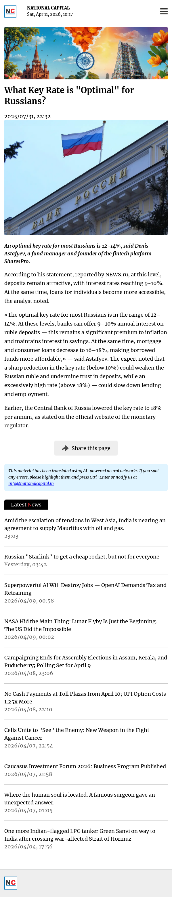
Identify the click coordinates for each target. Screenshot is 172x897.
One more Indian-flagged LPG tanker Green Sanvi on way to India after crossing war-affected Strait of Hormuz (79, 835)
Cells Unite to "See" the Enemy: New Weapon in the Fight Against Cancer (76, 734)
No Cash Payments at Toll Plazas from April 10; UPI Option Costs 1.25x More (85, 698)
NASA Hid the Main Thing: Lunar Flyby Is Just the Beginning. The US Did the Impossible (80, 625)
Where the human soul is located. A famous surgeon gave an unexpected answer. (79, 798)
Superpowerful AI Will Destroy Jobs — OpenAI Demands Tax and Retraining (85, 589)
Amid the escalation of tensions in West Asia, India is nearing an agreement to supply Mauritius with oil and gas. (85, 524)
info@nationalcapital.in (31, 483)
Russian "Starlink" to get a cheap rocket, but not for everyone (81, 556)
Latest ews (26, 504)
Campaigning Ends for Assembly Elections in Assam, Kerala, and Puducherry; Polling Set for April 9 (85, 661)
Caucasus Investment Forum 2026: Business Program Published (85, 766)
